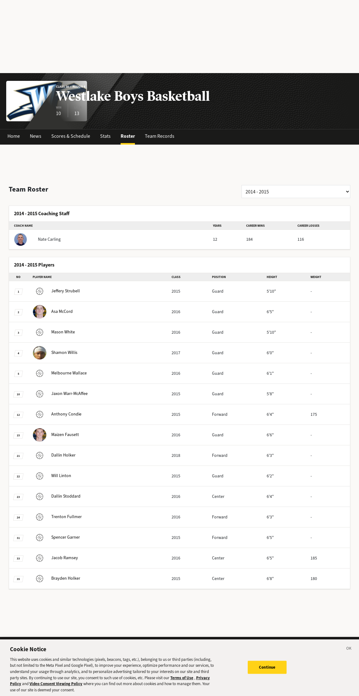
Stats (105, 136)
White (54, 332)
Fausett (56, 435)
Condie (57, 414)
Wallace (60, 373)
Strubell (56, 291)
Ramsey (55, 558)
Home (13, 136)
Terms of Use (181, 682)
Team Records (159, 136)
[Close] (349, 654)
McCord (53, 311)
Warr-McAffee (60, 394)
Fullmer (57, 517)
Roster (128, 136)
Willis (55, 352)
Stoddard (57, 496)
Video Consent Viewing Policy (56, 689)
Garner (56, 537)
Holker (54, 455)
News (35, 136)
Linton (52, 476)
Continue (267, 672)
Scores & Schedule (70, 136)
